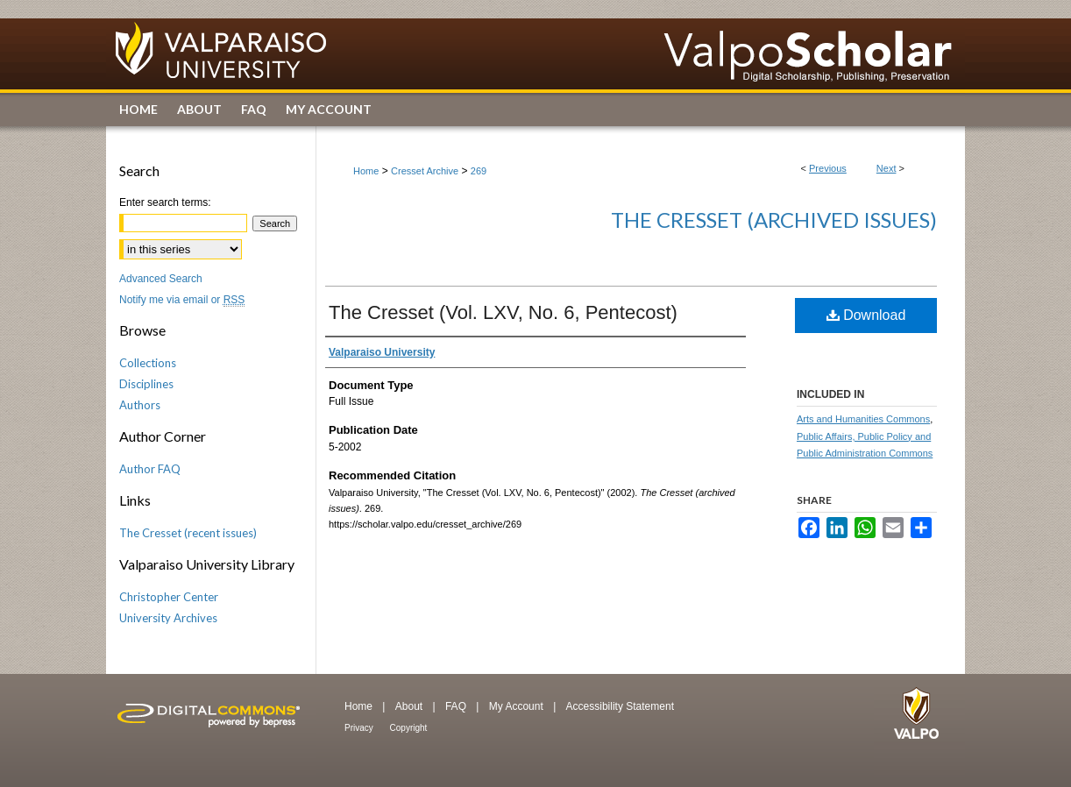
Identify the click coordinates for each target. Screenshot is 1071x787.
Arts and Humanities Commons (863, 419)
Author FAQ (150, 469)
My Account (517, 706)
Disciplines (146, 384)
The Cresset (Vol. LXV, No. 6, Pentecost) (503, 312)
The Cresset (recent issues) (188, 533)
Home (366, 171)
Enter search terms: (165, 202)
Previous (828, 168)
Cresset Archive (424, 171)
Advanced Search (160, 279)
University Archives (168, 618)
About (410, 706)
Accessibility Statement (620, 706)
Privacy (360, 728)
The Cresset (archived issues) (774, 219)
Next (886, 168)
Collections (147, 363)
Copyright (409, 728)
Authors (139, 405)
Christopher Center (168, 597)
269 (478, 171)
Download (866, 315)
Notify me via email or (182, 300)
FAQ (457, 706)
